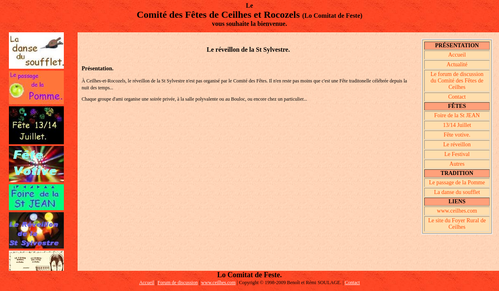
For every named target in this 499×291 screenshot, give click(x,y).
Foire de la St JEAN (457, 115)
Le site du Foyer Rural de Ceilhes (457, 223)
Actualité (456, 64)
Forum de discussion (178, 282)
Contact (457, 97)
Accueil (457, 55)
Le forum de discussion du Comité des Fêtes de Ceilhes (456, 80)
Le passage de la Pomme (457, 182)
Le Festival (457, 154)
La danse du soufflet (457, 192)
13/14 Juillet (457, 125)
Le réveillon (457, 144)
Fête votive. (457, 135)
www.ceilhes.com (457, 211)
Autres (456, 164)
